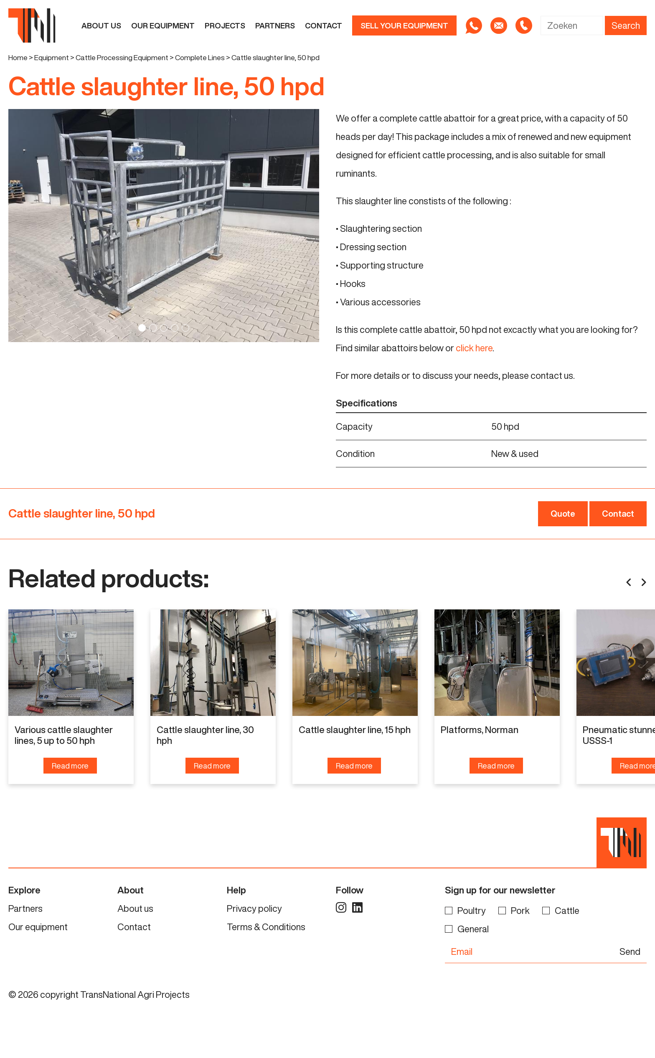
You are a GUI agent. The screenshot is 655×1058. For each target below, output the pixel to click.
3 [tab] (164, 328)
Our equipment (163, 25)
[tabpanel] (163, 225)
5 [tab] (185, 328)
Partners (275, 25)
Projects (225, 25)
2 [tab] (153, 328)
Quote (563, 513)
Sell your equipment (404, 25)
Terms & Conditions (266, 967)
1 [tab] (142, 328)
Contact (323, 25)
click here (474, 348)
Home (18, 57)
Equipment (51, 57)
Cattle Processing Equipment (122, 57)
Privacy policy (254, 949)
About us (101, 25)
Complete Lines (200, 57)
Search (626, 25)
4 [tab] (174, 328)
